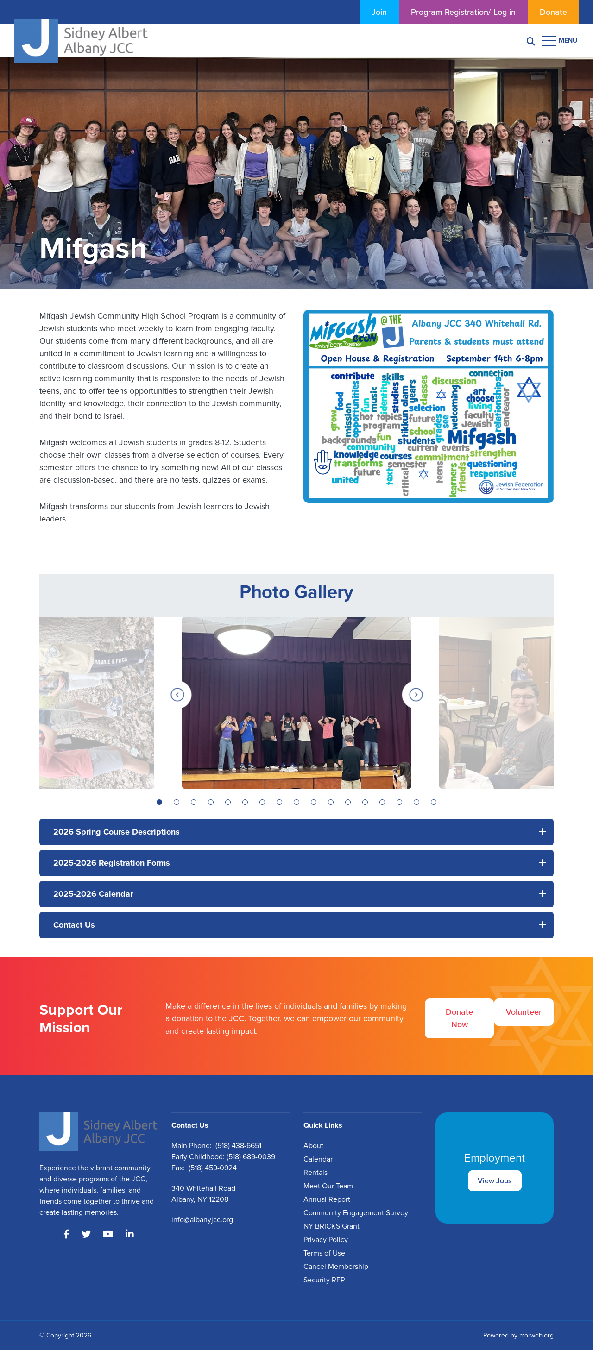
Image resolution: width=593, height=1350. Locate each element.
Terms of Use (324, 1253)
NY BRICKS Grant (331, 1226)
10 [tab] (313, 802)
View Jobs (495, 1180)
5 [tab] (228, 802)
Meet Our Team (328, 1185)
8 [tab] (279, 802)
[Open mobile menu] (560, 41)
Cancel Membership (335, 1266)
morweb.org (536, 1335)
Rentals (315, 1172)
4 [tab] (211, 802)
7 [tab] (262, 802)
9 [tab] (296, 802)
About (313, 1145)
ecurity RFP (326, 1280)
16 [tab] (416, 802)
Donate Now (459, 1018)
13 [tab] (365, 802)
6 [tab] (245, 802)
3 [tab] (193, 802)
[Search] (531, 41)
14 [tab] (382, 802)
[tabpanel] (296, 703)
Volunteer (524, 1012)
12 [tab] (348, 802)
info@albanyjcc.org (202, 1219)
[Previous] (177, 695)
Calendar (318, 1159)
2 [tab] (176, 802)
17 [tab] (433, 802)
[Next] (416, 695)
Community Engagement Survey (355, 1212)
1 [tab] (159, 802)
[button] (296, 832)
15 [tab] (399, 802)
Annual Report (326, 1199)
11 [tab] (331, 802)
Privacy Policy (325, 1239)
